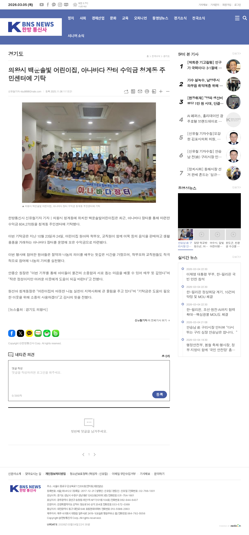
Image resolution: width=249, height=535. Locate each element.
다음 (94, 454)
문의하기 (159, 474)
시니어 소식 (76, 39)
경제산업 (98, 21)
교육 (125, 21)
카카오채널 (54, 5)
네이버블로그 (66, 5)
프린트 (147, 91)
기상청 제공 (82, 7)
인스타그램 (60, 5)
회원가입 (226, 4)
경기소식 (180, 21)
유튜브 (42, 5)
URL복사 (126, 91)
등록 (159, 394)
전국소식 (198, 21)
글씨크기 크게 (161, 91)
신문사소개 (14, 474)
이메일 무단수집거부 (124, 474)
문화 (113, 21)
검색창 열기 (245, 18)
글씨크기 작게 (168, 91)
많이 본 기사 (188, 54)
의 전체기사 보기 (151, 320)
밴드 (55, 333)
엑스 (20, 333)
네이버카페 (46, 333)
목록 (133, 91)
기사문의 (214, 4)
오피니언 (140, 21)
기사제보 (203, 4)
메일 (140, 91)
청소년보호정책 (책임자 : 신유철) (89, 474)
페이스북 (48, 5)
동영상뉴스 (160, 21)
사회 (83, 21)
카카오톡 (29, 333)
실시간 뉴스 (187, 257)
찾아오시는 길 (33, 474)
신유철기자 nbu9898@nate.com (24, 91)
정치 (71, 21)
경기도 (166, 56)
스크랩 (154, 91)
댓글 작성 (17, 368)
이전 (83, 454)
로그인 (237, 4)
